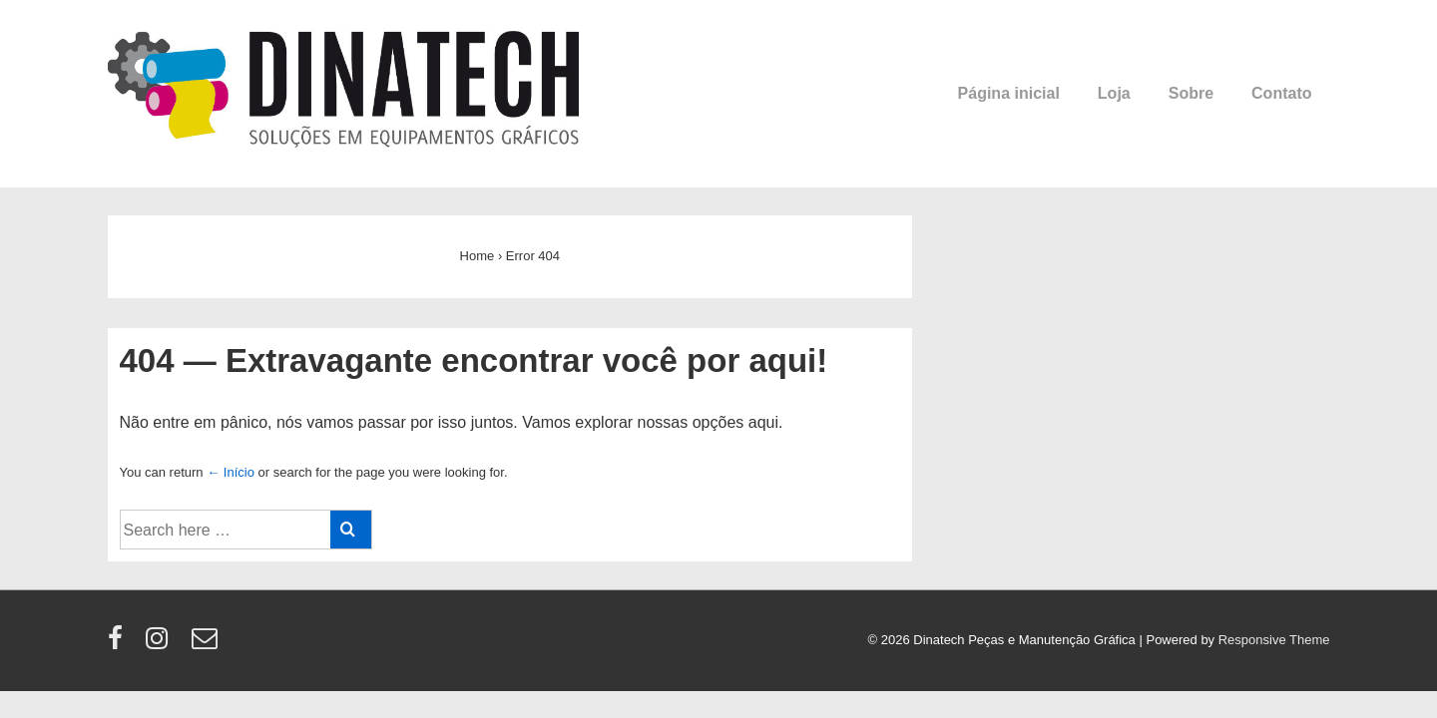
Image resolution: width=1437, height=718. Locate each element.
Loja (1114, 93)
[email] (207, 644)
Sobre (1191, 93)
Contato (1281, 93)
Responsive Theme (1274, 639)
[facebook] (120, 644)
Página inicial (1009, 93)
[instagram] (161, 644)
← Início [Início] (230, 472)
